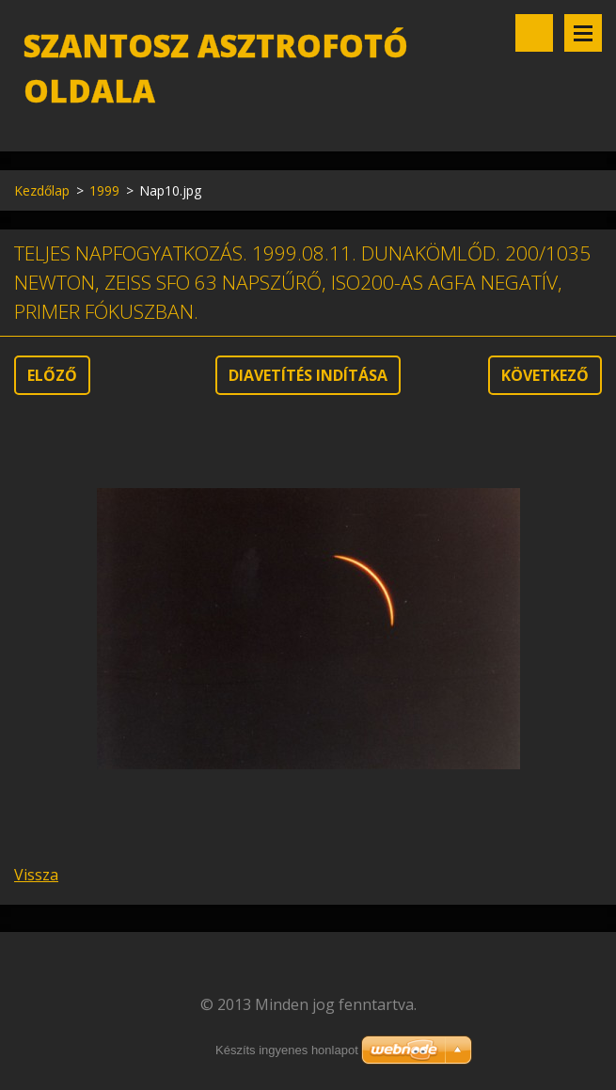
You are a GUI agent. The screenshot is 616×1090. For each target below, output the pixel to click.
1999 (104, 190)
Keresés (534, 33)
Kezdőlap (42, 190)
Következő (545, 375)
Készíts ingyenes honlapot (286, 1050)
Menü (583, 33)
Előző (52, 375)
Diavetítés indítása (308, 375)
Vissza (36, 874)
